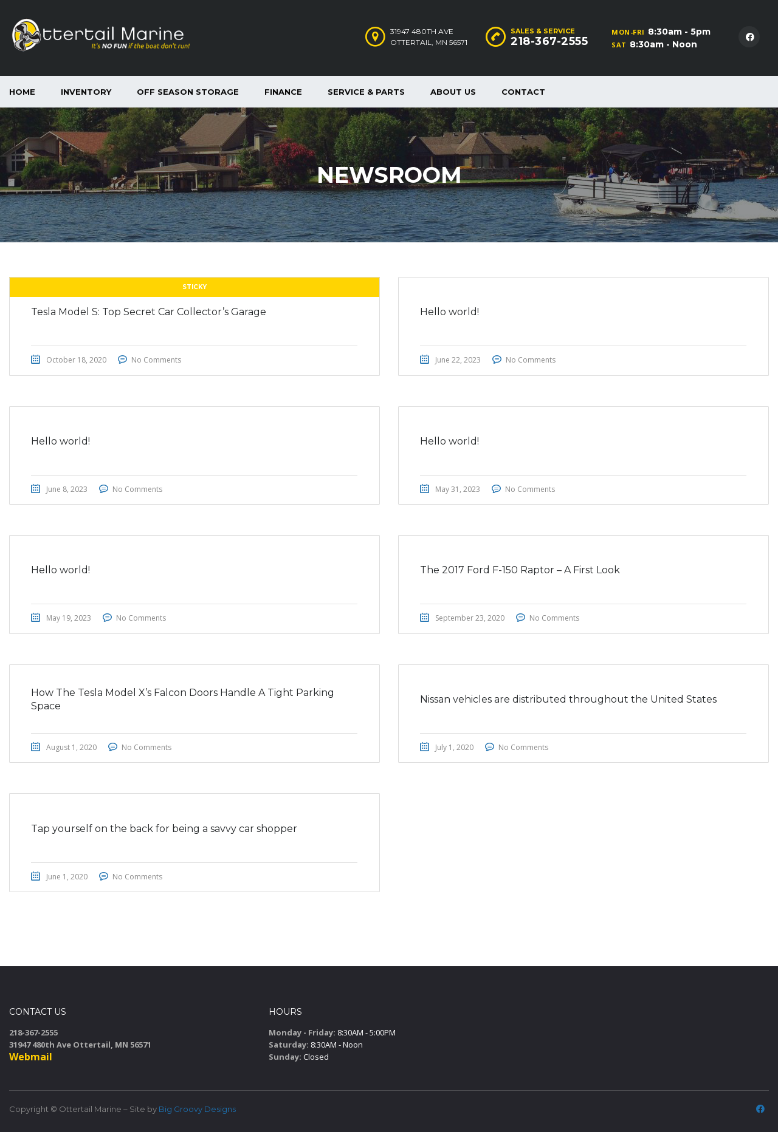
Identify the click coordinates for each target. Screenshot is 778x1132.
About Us (453, 92)
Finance (283, 92)
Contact (523, 92)
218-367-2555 (549, 41)
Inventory (86, 92)
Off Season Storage (188, 92)
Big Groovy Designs (197, 1109)
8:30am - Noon (663, 44)
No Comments (159, 360)
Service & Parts (366, 92)
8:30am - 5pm (679, 31)
